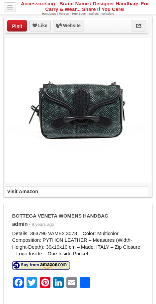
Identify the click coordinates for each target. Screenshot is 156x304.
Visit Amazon (22, 191)
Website (68, 26)
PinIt (17, 26)
